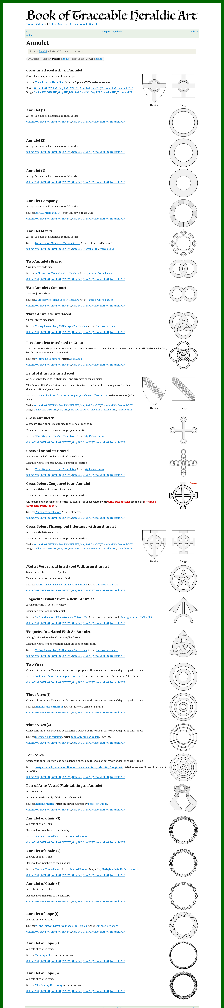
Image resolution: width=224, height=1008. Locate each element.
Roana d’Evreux (78, 836)
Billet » (194, 31)
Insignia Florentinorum (49, 706)
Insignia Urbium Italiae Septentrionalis (58, 676)
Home (30, 24)
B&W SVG (74, 88)
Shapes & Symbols (112, 31)
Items (65, 58)
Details (56, 58)
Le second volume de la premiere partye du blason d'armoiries (71, 395)
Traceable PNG (109, 88)
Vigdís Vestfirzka (94, 436)
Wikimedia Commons (47, 358)
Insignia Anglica (44, 803)
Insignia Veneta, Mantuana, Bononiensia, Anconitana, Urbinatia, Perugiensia (79, 767)
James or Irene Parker (100, 273)
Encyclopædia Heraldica (49, 82)
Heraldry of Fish (44, 955)
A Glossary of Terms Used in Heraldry (57, 273)
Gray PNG (63, 88)
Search (93, 24)
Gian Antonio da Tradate (85, 736)
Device (89, 58)
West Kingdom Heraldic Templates (55, 436)
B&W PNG (53, 88)
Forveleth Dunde (97, 803)
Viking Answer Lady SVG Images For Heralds (61, 326)
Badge (98, 58)
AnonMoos (75, 358)
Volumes (41, 24)
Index (52, 24)
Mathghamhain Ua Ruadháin (137, 617)
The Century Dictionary (48, 985)
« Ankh (29, 33)
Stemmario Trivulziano (48, 736)
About (83, 24)
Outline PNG (40, 88)
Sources (63, 24)
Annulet (43, 51)
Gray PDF (95, 88)
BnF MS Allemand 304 (48, 212)
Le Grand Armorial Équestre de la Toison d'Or (61, 617)
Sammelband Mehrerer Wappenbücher (57, 243)
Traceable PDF (125, 88)
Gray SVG (85, 88)
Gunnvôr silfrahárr (107, 326)
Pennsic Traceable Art (48, 512)
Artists (74, 24)
